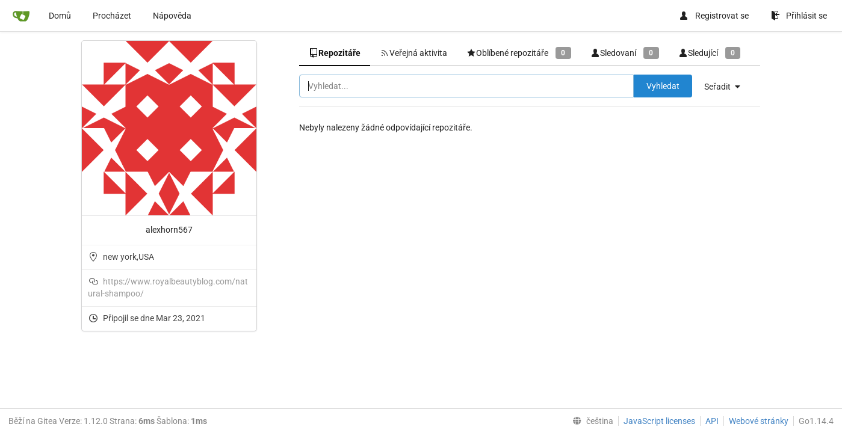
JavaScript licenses (659, 421)
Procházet (112, 15)
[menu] (726, 86)
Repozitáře (335, 53)
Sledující (709, 52)
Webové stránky (758, 421)
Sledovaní (624, 52)
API (712, 421)
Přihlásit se (799, 15)
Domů (60, 15)
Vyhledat (662, 86)
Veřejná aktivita (413, 53)
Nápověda (172, 15)
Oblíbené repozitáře (518, 52)
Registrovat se (714, 15)
